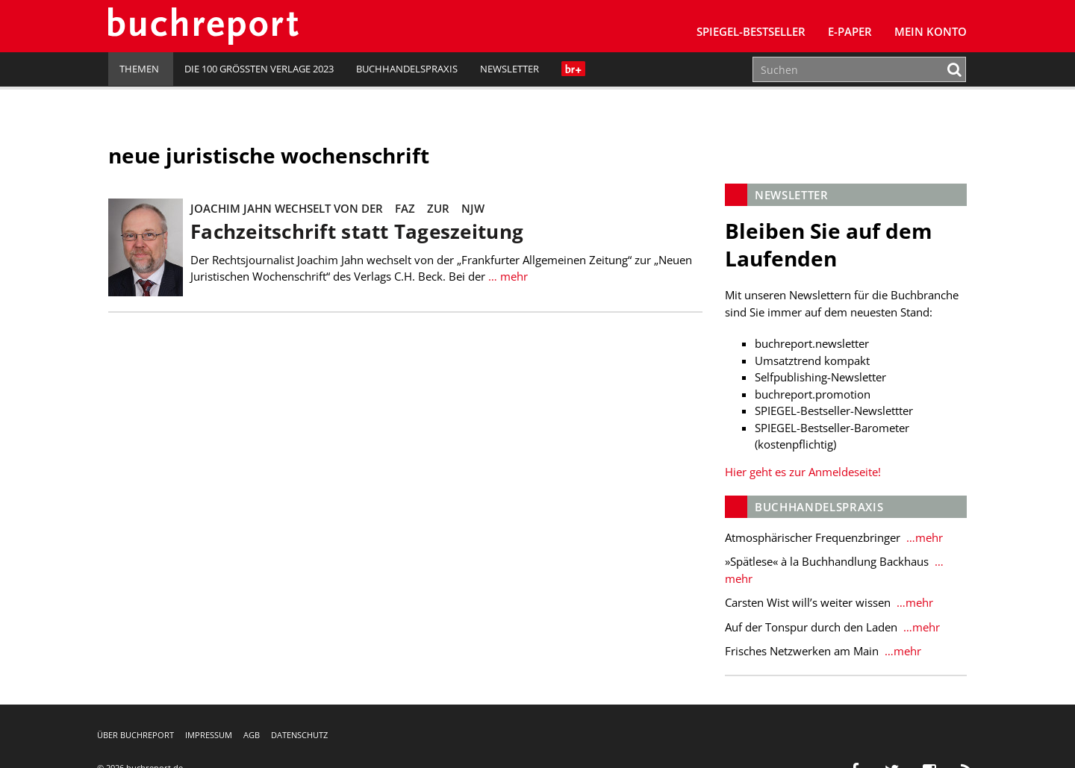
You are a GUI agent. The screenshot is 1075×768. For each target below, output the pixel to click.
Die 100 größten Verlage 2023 (259, 68)
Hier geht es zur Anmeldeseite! (803, 471)
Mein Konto (930, 31)
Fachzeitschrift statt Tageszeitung (356, 232)
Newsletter (509, 68)
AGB (251, 734)
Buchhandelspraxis (407, 68)
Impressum (208, 734)
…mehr (923, 537)
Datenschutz (299, 734)
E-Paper (850, 31)
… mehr (506, 276)
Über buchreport (135, 734)
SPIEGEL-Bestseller (751, 31)
